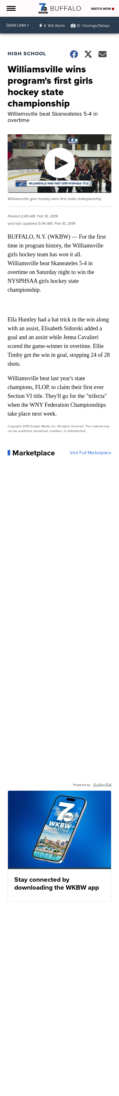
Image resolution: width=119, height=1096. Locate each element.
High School (27, 53)
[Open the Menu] (11, 8)
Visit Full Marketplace (90, 453)
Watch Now (102, 8)
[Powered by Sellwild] (102, 785)
